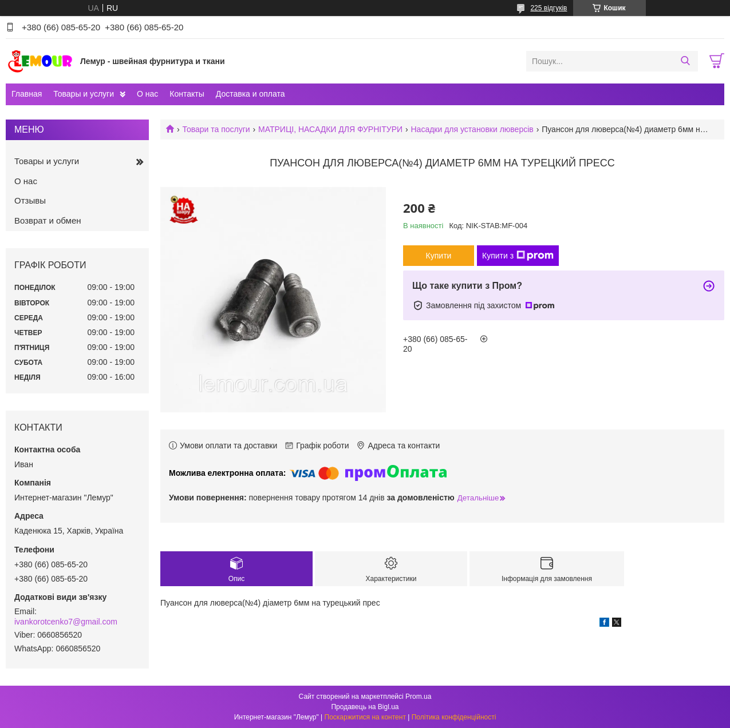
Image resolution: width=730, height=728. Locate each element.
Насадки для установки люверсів (472, 129)
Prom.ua (418, 697)
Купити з (518, 255)
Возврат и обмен (47, 220)
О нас (147, 93)
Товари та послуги (216, 129)
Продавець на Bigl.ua (364, 707)
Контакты (186, 93)
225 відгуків (548, 8)
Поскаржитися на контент (365, 717)
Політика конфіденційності (454, 717)
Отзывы (30, 200)
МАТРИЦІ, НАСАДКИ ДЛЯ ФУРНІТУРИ (330, 129)
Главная (26, 93)
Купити (439, 255)
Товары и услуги (83, 93)
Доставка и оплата (250, 93)
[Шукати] (685, 61)
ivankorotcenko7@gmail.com (65, 621)
